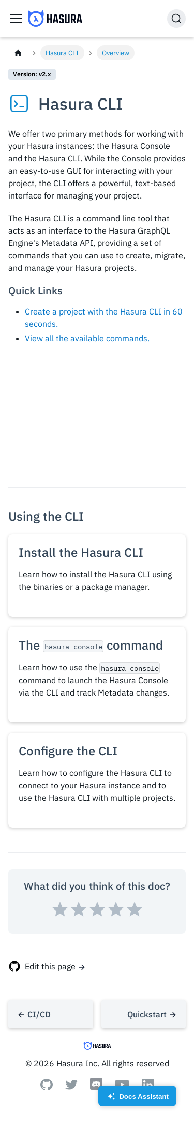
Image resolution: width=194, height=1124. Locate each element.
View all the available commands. (87, 338)
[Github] (46, 1087)
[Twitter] (71, 1087)
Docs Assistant (137, 1099)
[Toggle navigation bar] (16, 18)
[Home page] (18, 52)
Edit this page (50, 966)
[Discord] (96, 1089)
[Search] (176, 18)
